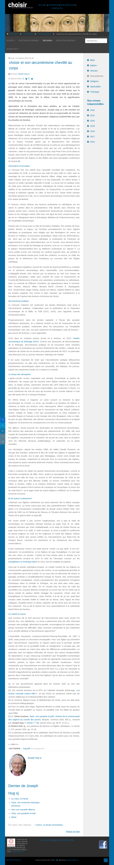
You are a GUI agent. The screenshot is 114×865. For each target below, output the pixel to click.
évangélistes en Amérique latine (22, 562)
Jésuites (94, 71)
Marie (14, 817)
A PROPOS (53, 5)
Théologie (94, 92)
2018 (92, 131)
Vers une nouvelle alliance (23, 809)
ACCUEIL (42, 5)
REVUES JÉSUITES (64, 840)
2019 (92, 126)
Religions (94, 81)
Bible (92, 60)
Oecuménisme (96, 76)
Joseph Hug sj (23, 74)
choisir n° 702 (33, 723)
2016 (92, 142)
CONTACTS (57, 8)
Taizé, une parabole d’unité (23, 813)
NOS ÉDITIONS (67, 5)
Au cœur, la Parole (19, 799)
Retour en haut (73, 831)
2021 (92, 115)
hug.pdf (26, 748)
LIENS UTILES (47, 840)
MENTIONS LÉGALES (13, 860)
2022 (92, 110)
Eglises (93, 65)
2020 (92, 121)
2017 (92, 136)
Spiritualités (95, 86)
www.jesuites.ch (18, 852)
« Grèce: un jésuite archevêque (48, 825)
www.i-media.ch (73, 860)
